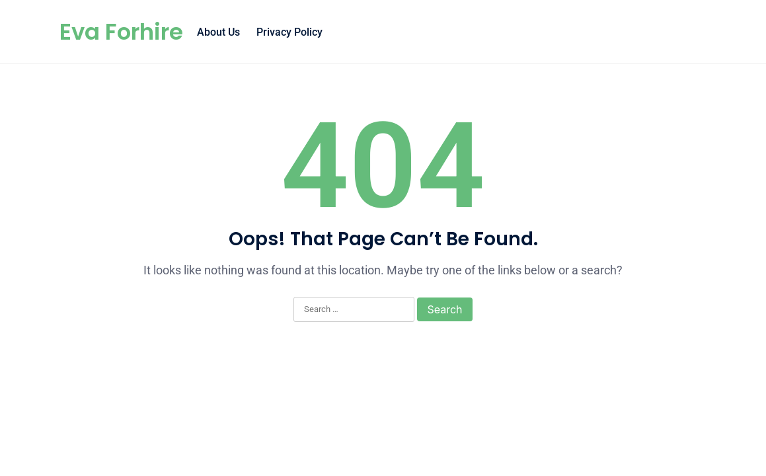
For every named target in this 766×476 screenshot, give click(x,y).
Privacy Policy (289, 32)
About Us (218, 32)
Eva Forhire (121, 32)
